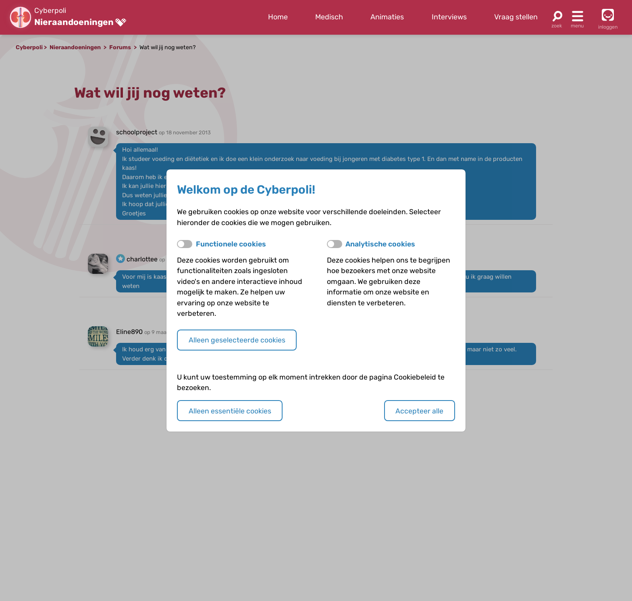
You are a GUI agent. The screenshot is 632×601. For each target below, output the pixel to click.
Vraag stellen (516, 17)
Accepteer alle (419, 411)
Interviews (449, 17)
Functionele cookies (231, 244)
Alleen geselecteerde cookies (237, 340)
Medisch (329, 17)
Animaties (387, 17)
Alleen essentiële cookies (230, 411)
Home (278, 17)
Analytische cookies (380, 244)
